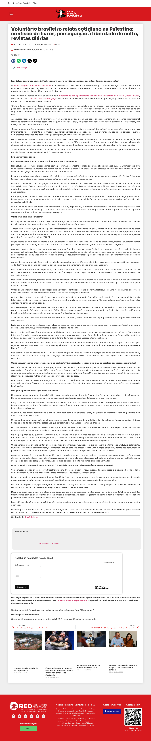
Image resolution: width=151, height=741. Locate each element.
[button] (11, 14)
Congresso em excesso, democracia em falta (88, 666)
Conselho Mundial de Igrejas (43, 98)
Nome (18, 576)
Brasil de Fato (31, 517)
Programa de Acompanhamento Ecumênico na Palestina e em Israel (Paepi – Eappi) (99, 95)
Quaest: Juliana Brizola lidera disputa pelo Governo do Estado (123, 667)
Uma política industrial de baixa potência (26, 669)
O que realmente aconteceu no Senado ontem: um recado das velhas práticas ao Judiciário (59, 671)
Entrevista (46, 44)
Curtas (37, 44)
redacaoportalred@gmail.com (72, 600)
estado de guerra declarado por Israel (32, 85)
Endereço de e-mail (22, 565)
